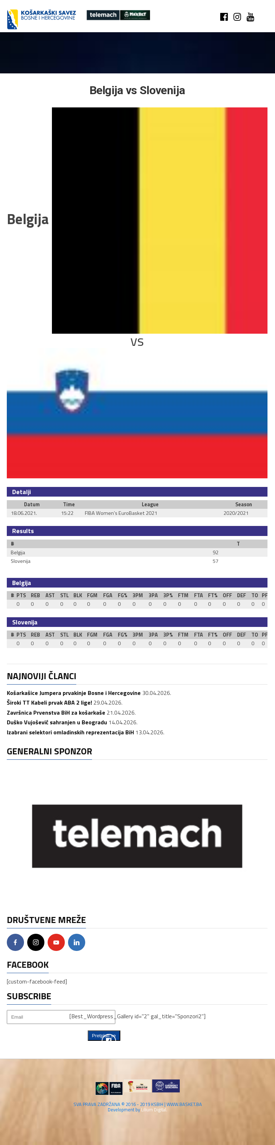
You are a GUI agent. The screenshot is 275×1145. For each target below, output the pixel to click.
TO (254, 595)
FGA (107, 595)
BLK (77, 595)
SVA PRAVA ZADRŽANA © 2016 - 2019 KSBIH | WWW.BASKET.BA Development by (137, 1107)
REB (35, 595)
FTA (198, 595)
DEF (241, 595)
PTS (21, 595)
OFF (227, 595)
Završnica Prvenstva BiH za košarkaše (56, 712)
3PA (153, 595)
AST (50, 595)
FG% (122, 595)
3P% (168, 595)
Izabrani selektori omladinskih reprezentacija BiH (70, 732)
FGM (92, 595)
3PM (137, 595)
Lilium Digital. (154, 1109)
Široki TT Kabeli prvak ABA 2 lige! (49, 702)
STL (64, 595)
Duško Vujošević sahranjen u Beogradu (57, 722)
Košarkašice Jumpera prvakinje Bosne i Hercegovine (74, 693)
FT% (212, 595)
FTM (183, 595)
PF (264, 595)
